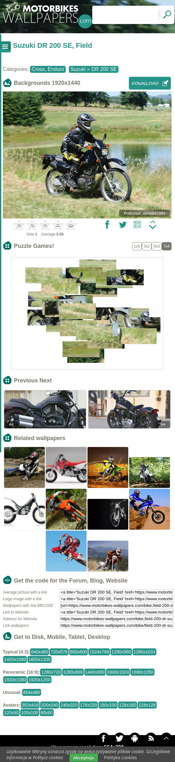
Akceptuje (83, 757)
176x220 (88, 705)
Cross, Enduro (48, 69)
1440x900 (95, 672)
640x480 (39, 651)
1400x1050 (15, 659)
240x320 (69, 705)
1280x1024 (144, 651)
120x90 (11, 712)
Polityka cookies (120, 757)
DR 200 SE (104, 69)
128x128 (147, 705)
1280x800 (73, 672)
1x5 (137, 246)
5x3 (157, 246)
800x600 (78, 651)
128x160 (127, 705)
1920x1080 (15, 679)
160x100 (108, 705)
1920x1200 (39, 679)
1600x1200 (39, 659)
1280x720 (51, 672)
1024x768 (99, 651)
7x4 (167, 246)
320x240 (49, 705)
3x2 (147, 246)
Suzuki (78, 69)
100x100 (29, 712)
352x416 (30, 705)
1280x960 (121, 651)
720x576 (59, 651)
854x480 (31, 692)
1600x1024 (118, 672)
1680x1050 (142, 672)
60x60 (47, 712)
